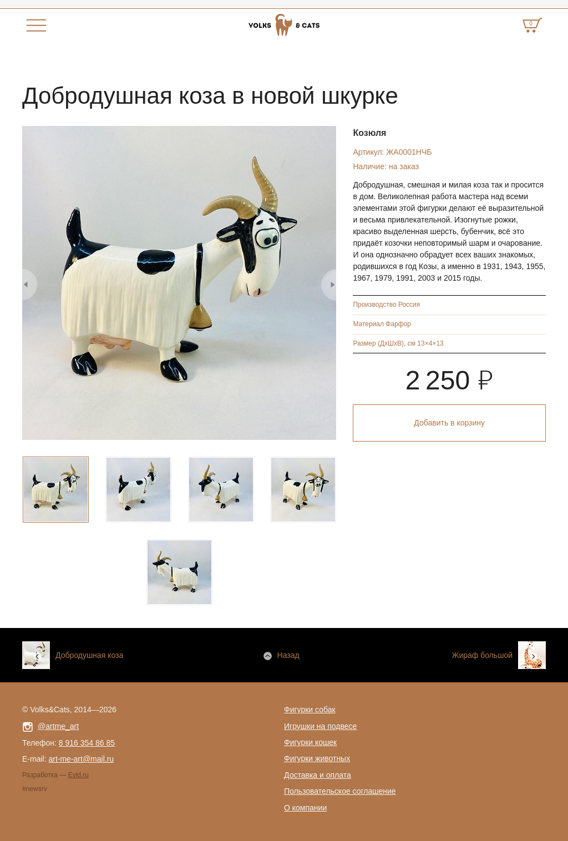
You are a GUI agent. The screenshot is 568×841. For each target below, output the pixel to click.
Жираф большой (482, 655)
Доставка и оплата (317, 775)
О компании (305, 807)
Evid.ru (78, 775)
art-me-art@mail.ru (81, 758)
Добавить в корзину (449, 422)
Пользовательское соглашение (340, 791)
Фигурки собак (310, 709)
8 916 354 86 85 (87, 742)
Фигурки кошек (310, 742)
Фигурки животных (317, 758)
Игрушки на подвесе (320, 726)
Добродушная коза (89, 655)
